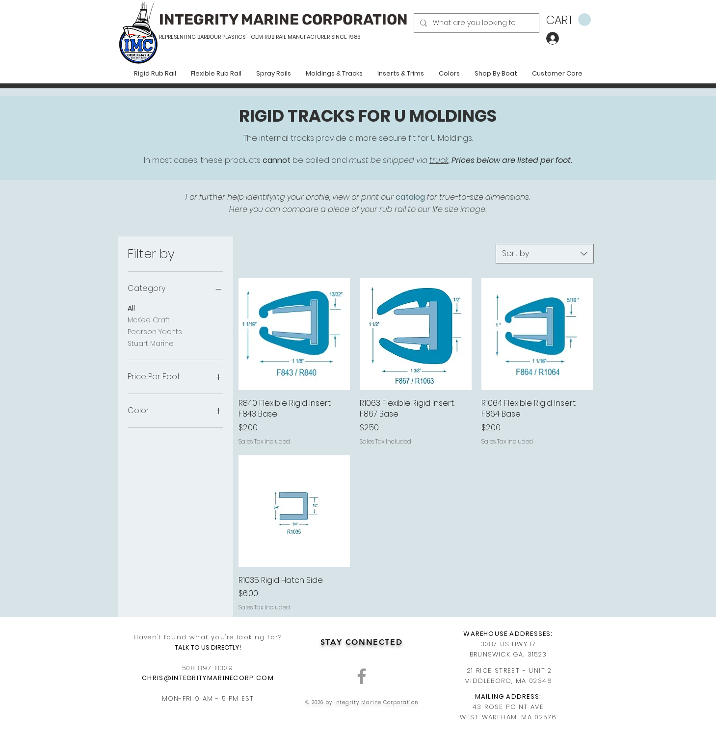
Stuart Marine (151, 343)
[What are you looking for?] (475, 23)
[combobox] (545, 253)
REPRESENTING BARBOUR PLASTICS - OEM (211, 37)
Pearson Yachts (155, 331)
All (131, 308)
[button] (568, 19)
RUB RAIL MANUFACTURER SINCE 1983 (312, 37)
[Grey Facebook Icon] (361, 676)
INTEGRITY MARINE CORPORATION (283, 19)
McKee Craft (149, 320)
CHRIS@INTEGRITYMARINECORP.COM (208, 677)
